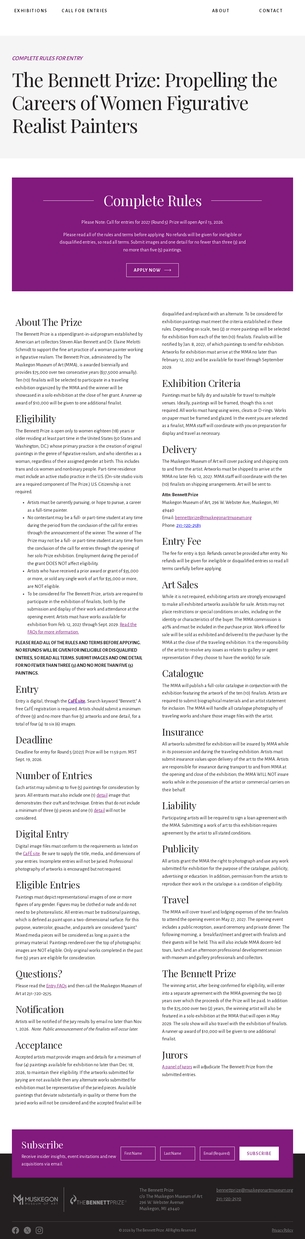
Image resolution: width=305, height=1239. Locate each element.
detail (102, 795)
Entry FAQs (56, 985)
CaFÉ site (31, 853)
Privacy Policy (282, 1230)
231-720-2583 (188, 525)
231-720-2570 (228, 1198)
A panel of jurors (177, 1066)
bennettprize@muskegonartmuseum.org (213, 517)
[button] (31, 11)
